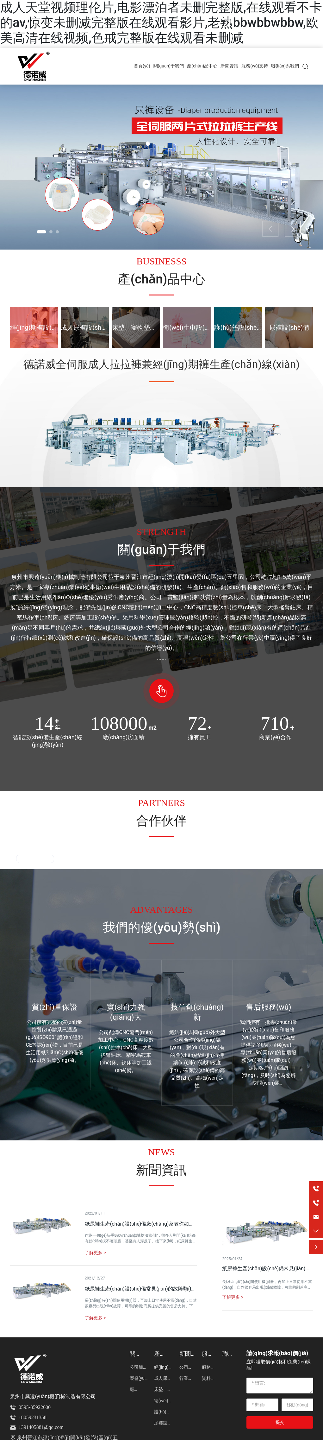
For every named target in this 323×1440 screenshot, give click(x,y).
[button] (41, 231)
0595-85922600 (35, 1407)
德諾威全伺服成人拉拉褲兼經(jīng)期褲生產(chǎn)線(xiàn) (161, 364)
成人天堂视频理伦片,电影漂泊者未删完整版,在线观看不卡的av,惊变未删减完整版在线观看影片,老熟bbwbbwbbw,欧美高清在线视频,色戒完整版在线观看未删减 (161, 22)
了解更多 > (232, 1297)
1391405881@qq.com (41, 1427)
